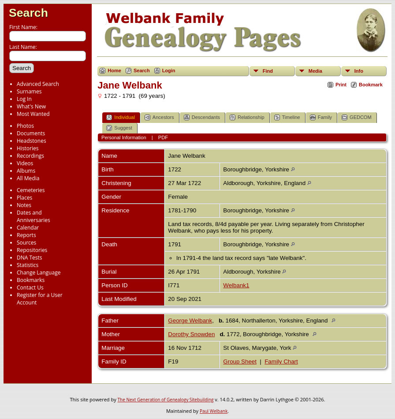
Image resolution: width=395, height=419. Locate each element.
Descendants (202, 117)
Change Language (38, 272)
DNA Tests (29, 257)
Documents (31, 133)
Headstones (31, 141)
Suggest (119, 128)
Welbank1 (236, 285)
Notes (24, 205)
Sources (26, 242)
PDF (163, 137)
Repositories (32, 250)
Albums (26, 170)
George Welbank (190, 320)
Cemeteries (31, 190)
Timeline (287, 117)
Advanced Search (38, 84)
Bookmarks (31, 280)
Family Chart (281, 361)
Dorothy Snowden (191, 334)
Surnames (29, 91)
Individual (120, 117)
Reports (26, 235)
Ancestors (159, 117)
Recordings (30, 155)
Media (315, 71)
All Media (28, 178)
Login (168, 70)
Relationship (247, 117)
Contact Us (30, 287)
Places (24, 197)
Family (321, 117)
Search (28, 12)
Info (358, 71)
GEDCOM (357, 117)
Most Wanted (33, 114)
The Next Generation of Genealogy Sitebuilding (166, 400)
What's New (31, 106)
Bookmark (371, 84)
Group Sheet (240, 361)
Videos (25, 163)
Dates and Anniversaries (33, 216)
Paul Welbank (213, 411)
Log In (24, 99)
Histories (27, 148)
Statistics (27, 265)
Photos (25, 126)
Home (114, 70)
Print (341, 84)
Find (268, 71)
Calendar (28, 227)
